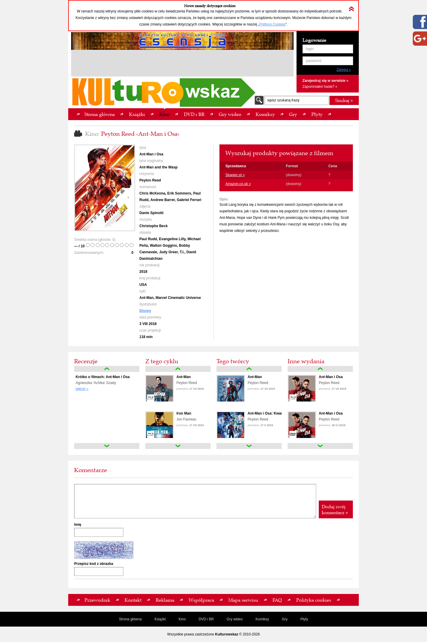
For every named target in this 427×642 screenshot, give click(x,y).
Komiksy (262, 619)
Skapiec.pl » (235, 175)
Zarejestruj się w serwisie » (325, 81)
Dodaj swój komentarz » (335, 509)
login (309, 49)
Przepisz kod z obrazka (93, 564)
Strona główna (130, 619)
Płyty (304, 619)
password (313, 61)
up (106, 369)
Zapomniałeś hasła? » (319, 87)
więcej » (82, 389)
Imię (77, 524)
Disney (145, 311)
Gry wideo (235, 619)
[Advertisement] (182, 64)
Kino (182, 619)
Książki (160, 619)
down (106, 446)
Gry (284, 619)
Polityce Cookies (272, 24)
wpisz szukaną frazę (283, 100)
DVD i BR (206, 619)
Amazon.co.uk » (238, 184)
